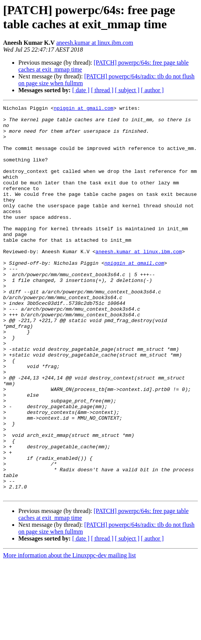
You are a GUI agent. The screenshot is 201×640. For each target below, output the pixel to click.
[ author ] (152, 90)
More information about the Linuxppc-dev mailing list (69, 633)
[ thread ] (102, 90)
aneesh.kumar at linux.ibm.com (94, 42)
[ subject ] (127, 90)
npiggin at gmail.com (83, 109)
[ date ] (80, 90)
